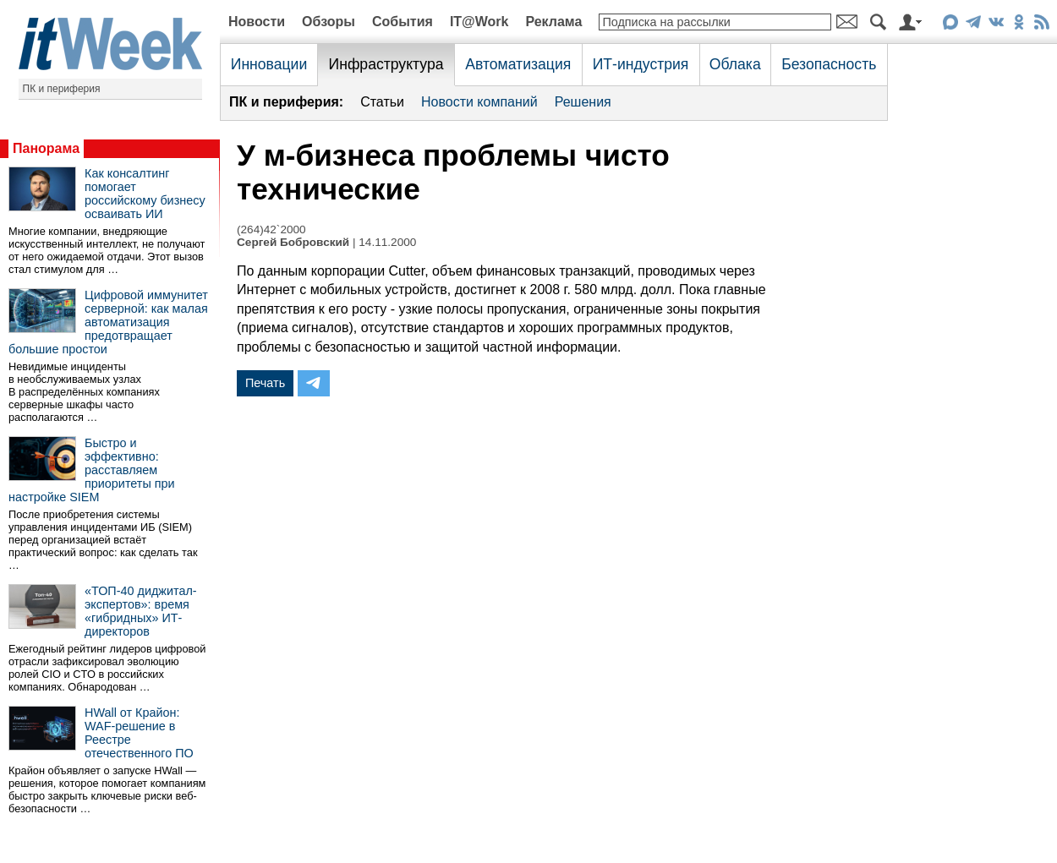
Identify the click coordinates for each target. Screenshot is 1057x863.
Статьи (382, 102)
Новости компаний (479, 102)
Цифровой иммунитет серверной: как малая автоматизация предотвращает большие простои (108, 322)
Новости (256, 21)
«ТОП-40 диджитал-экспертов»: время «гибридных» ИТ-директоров (141, 611)
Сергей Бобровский (293, 242)
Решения (583, 102)
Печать (265, 383)
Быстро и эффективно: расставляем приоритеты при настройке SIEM (91, 470)
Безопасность (828, 64)
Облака (735, 64)
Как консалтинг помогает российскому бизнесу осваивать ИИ (145, 194)
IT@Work (479, 21)
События (402, 21)
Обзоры (328, 21)
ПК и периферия (62, 89)
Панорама (46, 148)
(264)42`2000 (271, 229)
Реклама (553, 21)
